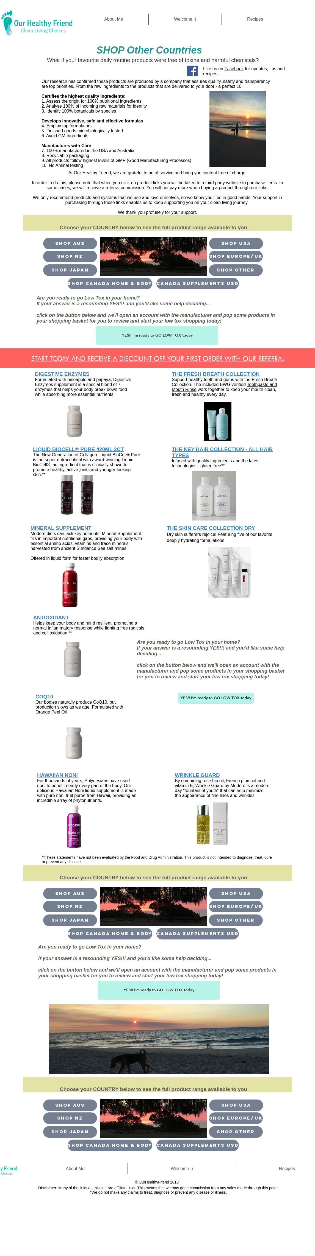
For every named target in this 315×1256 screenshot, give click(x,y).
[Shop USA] (236, 243)
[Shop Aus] (70, 243)
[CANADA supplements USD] (197, 283)
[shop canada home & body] (110, 283)
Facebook (234, 68)
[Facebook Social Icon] (192, 71)
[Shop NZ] (70, 256)
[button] (236, 270)
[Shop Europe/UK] (236, 256)
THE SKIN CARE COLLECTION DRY (211, 528)
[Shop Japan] (70, 270)
